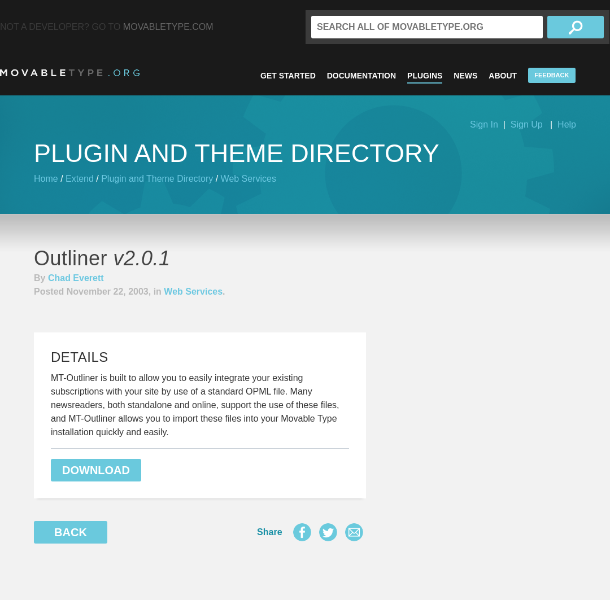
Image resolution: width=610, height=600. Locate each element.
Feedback (551, 75)
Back (70, 532)
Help (566, 124)
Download (96, 470)
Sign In (484, 124)
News (465, 75)
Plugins (424, 75)
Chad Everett (76, 278)
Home (46, 178)
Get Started (288, 75)
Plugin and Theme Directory (157, 178)
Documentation (361, 75)
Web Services (248, 178)
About (503, 75)
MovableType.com (168, 27)
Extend (80, 178)
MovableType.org (70, 73)
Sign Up (527, 124)
